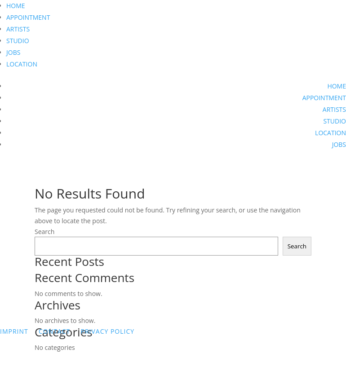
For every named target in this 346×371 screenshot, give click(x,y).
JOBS (13, 52)
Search (44, 231)
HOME (15, 5)
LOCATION (21, 64)
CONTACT (54, 331)
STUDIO (17, 40)
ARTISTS (18, 29)
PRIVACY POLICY (107, 331)
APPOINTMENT (28, 17)
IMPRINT (14, 331)
